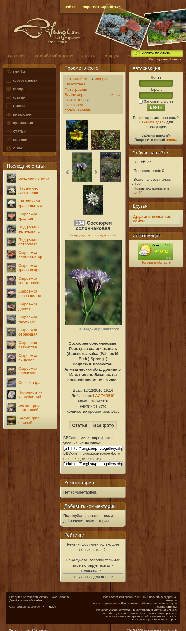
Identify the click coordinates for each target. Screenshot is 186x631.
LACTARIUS (103, 395)
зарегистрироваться (102, 7)
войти (70, 7)
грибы (15, 72)
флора (15, 89)
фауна (15, 97)
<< (112, 94)
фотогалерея (21, 80)
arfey (39, 600)
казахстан (18, 114)
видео (15, 106)
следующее (103, 235)
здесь (171, 139)
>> (119, 94)
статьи (15, 131)
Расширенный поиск (165, 59)
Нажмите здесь (152, 122)
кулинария (19, 123)
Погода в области (155, 262)
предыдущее (83, 235)
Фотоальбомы (78, 79)
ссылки (16, 140)
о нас (14, 148)
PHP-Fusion (48, 606)
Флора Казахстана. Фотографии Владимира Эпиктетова (86, 89)
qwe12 (137, 192)
